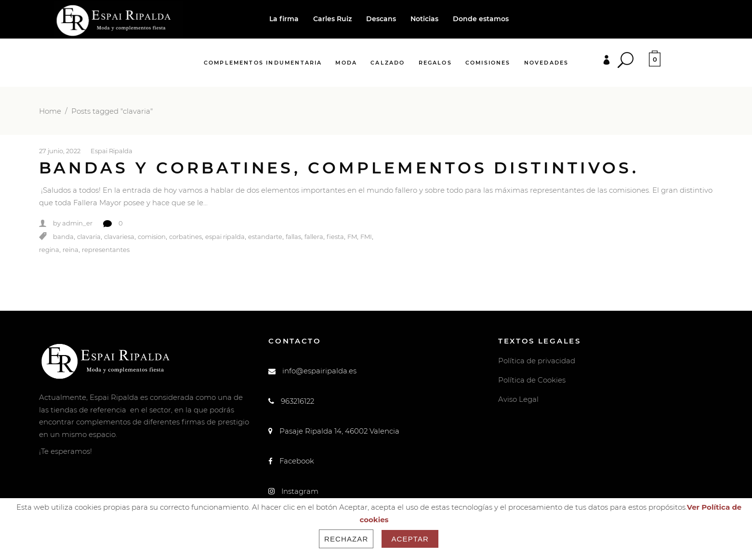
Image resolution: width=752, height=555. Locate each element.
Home (50, 111)
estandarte (265, 236)
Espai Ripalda (111, 151)
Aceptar (410, 539)
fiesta (335, 236)
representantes (106, 250)
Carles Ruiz (332, 18)
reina (71, 250)
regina (49, 250)
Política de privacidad (536, 360)
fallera (313, 236)
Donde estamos (481, 18)
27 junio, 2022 (59, 151)
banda (63, 236)
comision (152, 236)
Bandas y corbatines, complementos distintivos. (339, 167)
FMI (366, 236)
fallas (293, 236)
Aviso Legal (518, 399)
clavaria (89, 236)
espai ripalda (225, 236)
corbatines (185, 236)
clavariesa (119, 236)
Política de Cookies (532, 379)
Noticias (424, 18)
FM (352, 236)
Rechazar (346, 539)
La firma (284, 18)
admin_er (77, 223)
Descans (381, 18)
